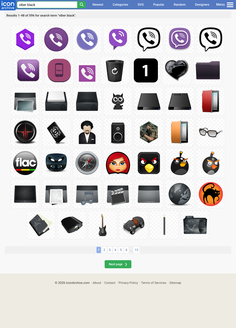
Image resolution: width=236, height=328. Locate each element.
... (131, 250)
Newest (97, 4)
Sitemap (175, 283)
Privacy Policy (128, 283)
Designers (202, 4)
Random (180, 4)
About (97, 283)
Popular (158, 4)
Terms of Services (153, 283)
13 (136, 250)
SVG (141, 4)
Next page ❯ (118, 264)
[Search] (81, 4)
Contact (109, 283)
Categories (120, 4)
